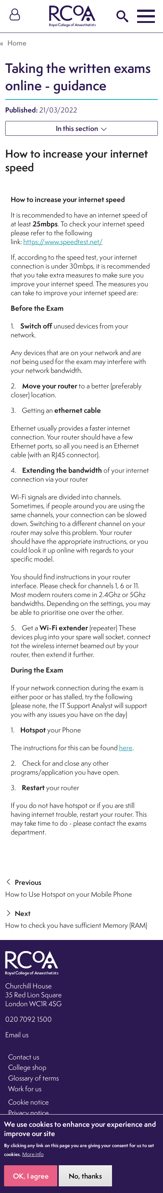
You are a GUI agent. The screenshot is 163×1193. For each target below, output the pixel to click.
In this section (77, 128)
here (125, 747)
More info (33, 1161)
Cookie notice (28, 1102)
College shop (27, 1067)
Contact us (23, 1057)
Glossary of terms (33, 1078)
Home (17, 43)
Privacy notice (28, 1113)
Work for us (24, 1088)
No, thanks (85, 1182)
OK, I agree (31, 1182)
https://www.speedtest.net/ (63, 241)
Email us (16, 1034)
